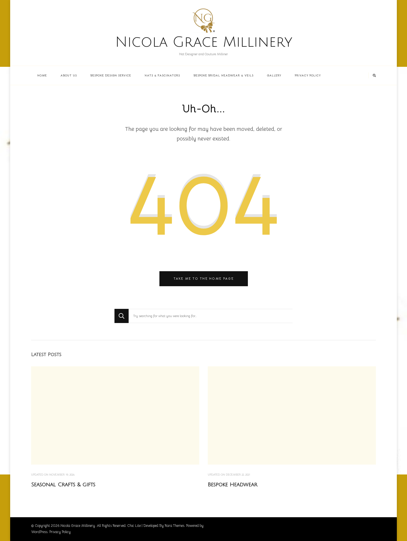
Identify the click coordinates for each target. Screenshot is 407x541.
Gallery (274, 75)
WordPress (39, 532)
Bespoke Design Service (110, 75)
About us (68, 75)
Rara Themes (174, 525)
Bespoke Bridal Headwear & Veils (224, 75)
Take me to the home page (204, 279)
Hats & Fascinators (162, 75)
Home (42, 75)
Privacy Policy (308, 75)
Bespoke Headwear (232, 484)
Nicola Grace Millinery (203, 42)
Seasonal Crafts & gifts (63, 484)
